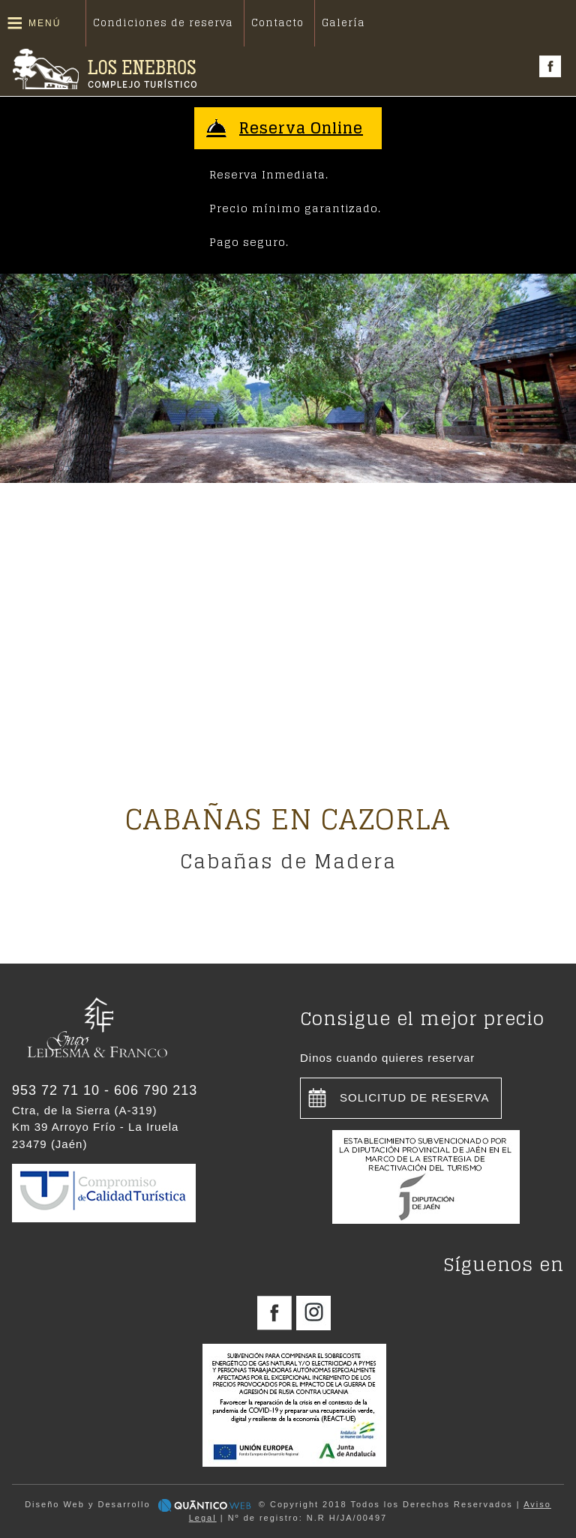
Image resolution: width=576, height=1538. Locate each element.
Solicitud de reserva (415, 1097)
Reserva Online (301, 128)
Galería (343, 22)
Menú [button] (44, 23)
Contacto (277, 22)
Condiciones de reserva (163, 22)
